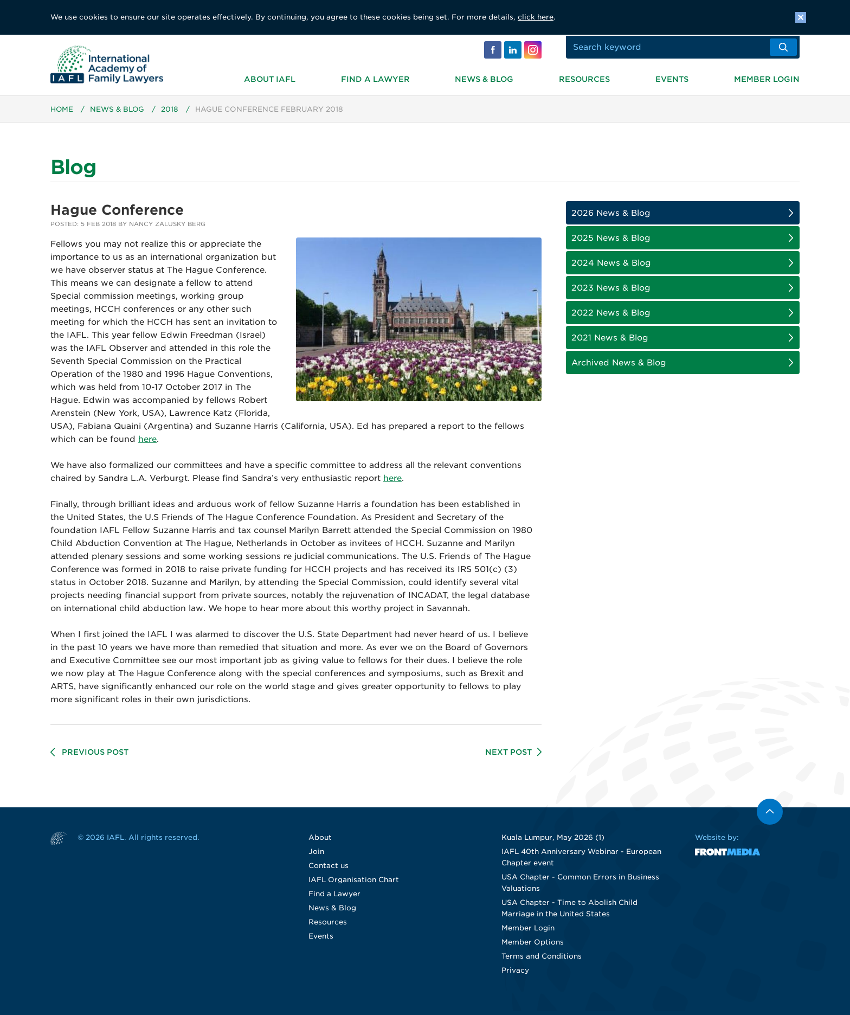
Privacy (515, 974)
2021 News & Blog (609, 341)
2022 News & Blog (611, 317)
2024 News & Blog (611, 267)
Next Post (508, 755)
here (147, 443)
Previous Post (95, 755)
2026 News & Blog (611, 217)
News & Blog (484, 78)
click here (535, 17)
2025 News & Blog (611, 242)
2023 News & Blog (611, 292)
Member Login (767, 78)
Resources (584, 78)
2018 (171, 113)
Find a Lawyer (375, 78)
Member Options (532, 946)
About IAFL (269, 78)
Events (671, 78)
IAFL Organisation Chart (353, 883)
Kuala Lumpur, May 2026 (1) (552, 841)
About (320, 841)
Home (62, 113)
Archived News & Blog (618, 366)
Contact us (328, 869)
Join (316, 855)
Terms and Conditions (541, 960)
